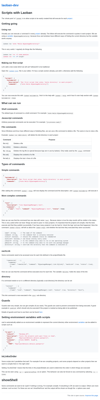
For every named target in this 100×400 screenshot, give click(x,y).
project (69, 18)
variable (10, 36)
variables (81, 322)
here (40, 312)
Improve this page (91, 395)
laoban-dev (10, 5)
